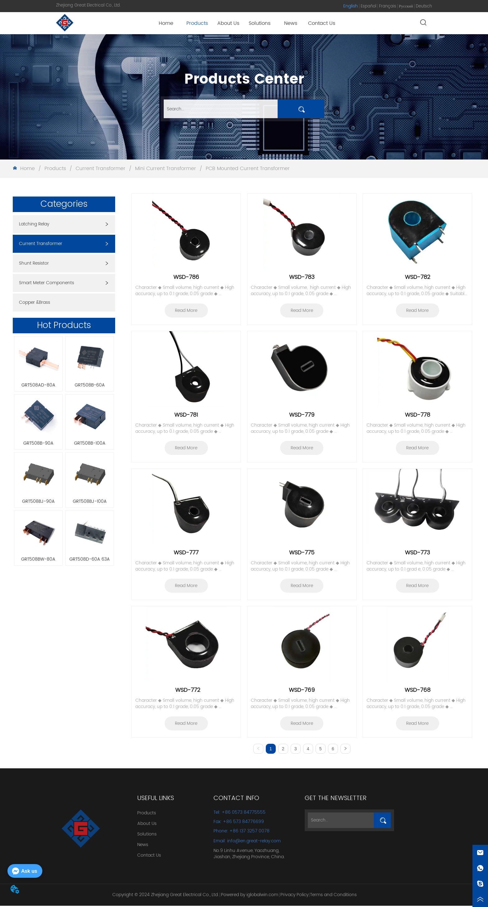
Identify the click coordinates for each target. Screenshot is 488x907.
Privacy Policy (294, 895)
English (350, 6)
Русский (406, 6)
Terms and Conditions (333, 895)
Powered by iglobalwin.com (249, 895)
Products (55, 168)
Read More (186, 310)
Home (27, 168)
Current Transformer (100, 168)
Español (368, 6)
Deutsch (424, 6)
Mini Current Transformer (166, 168)
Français (387, 6)
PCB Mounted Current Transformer (247, 168)
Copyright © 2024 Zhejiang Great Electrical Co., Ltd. (165, 895)
